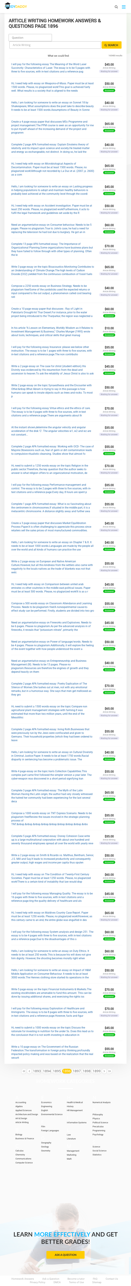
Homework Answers (22, 1269)
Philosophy (98, 1105)
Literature (71, 1129)
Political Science (100, 1113)
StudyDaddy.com (73, 1277)
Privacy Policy (37, 1272)
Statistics (97, 1145)
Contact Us (112, 1269)
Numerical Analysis (102, 1093)
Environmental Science (52, 1105)
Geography (46, 1133)
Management (73, 1141)
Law (69, 1125)
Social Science (99, 1141)
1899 (97, 1061)
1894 (47, 1061)
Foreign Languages (50, 1121)
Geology (45, 1137)
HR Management (75, 1101)
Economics (46, 1093)
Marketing (71, 1145)
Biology (18, 1125)
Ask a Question (65, 1245)
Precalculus (98, 1117)
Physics (96, 1109)
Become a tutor (76, 1269)
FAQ (95, 1269)
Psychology (98, 1125)
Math (69, 1149)
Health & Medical (75, 1093)
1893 (37, 1061)
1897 (77, 1061)
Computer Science (24, 1153)
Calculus (19, 1141)
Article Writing (22, 1113)
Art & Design (21, 1109)
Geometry (45, 1141)
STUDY (22, 6)
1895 (57, 1061)
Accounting (20, 1093)
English (44, 1101)
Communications (23, 1149)
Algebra (19, 1097)
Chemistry (20, 1145)
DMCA (57, 1272)
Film (43, 1117)
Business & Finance (24, 1129)
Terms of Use (76, 1272)
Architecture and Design (26, 1105)
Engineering (46, 1097)
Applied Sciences (23, 1101)
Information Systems (77, 1113)
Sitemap (96, 1272)
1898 (87, 1061)
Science (96, 1137)
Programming (99, 1121)
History (70, 1097)
